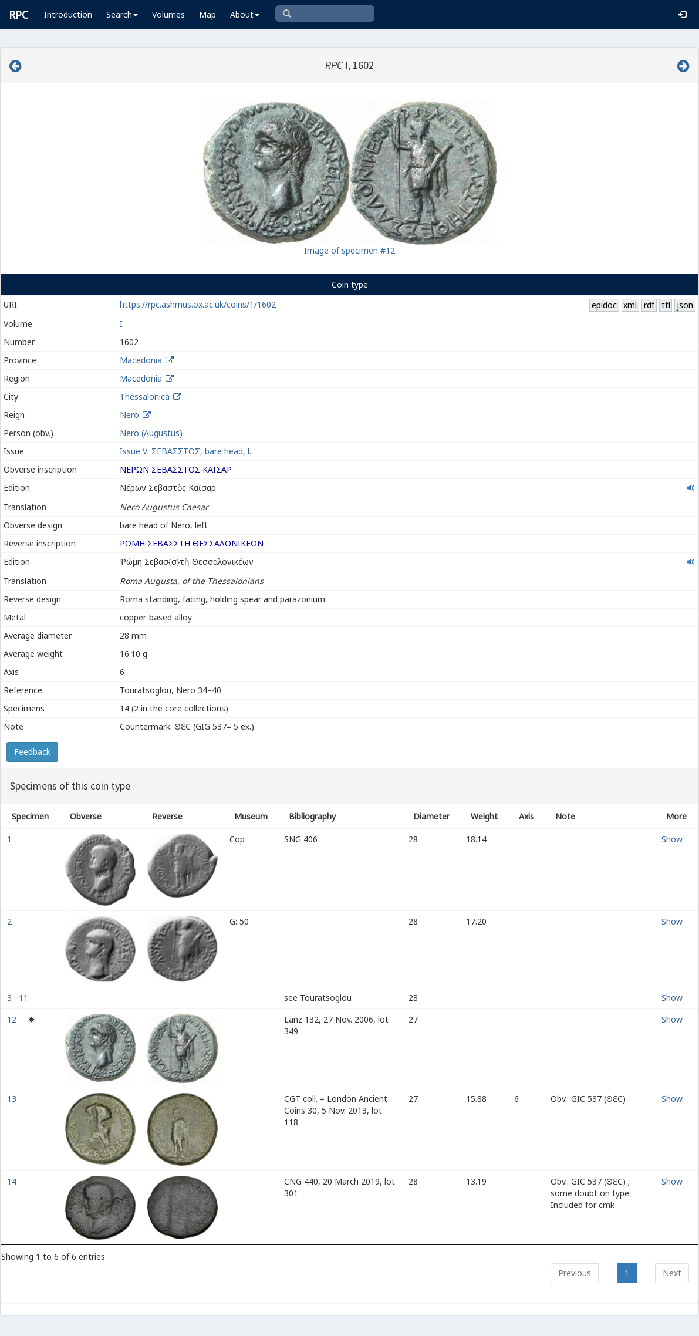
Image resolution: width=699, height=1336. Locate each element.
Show (672, 839)
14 (13, 1181)
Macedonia (141, 360)
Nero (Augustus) (151, 432)
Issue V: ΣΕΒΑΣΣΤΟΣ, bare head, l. (185, 451)
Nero (129, 414)
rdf (649, 305)
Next (672, 1272)
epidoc (604, 305)
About (244, 14)
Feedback (32, 751)
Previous (574, 1272)
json (685, 305)
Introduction (68, 14)
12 (13, 1019)
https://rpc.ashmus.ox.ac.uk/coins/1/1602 (198, 304)
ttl (665, 305)
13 (13, 1098)
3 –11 (19, 997)
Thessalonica (145, 396)
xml (630, 305)
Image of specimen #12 (349, 250)
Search (122, 14)
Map (207, 14)
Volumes (168, 14)
